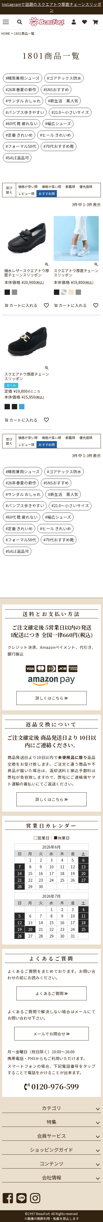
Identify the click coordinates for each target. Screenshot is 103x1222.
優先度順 (85, 186)
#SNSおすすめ (56, 89)
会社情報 (51, 1177)
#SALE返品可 (17, 157)
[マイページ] (74, 21)
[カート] (95, 21)
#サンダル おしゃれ (23, 100)
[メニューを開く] (8, 21)
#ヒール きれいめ (55, 135)
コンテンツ (51, 1163)
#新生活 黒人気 (63, 100)
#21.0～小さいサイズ (70, 112)
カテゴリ (51, 1107)
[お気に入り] (84, 21)
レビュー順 (26, 193)
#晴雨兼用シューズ (23, 78)
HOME (5, 33)
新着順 (70, 186)
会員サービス (51, 1135)
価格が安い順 (28, 186)
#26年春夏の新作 (21, 89)
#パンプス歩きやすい (25, 112)
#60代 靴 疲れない (22, 123)
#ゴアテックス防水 (64, 78)
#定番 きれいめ (19, 135)
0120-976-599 (51, 1086)
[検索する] (19, 21)
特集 (51, 1121)
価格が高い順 (51, 186)
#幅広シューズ (58, 123)
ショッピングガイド (51, 1149)
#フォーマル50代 (21, 146)
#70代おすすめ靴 (58, 146)
